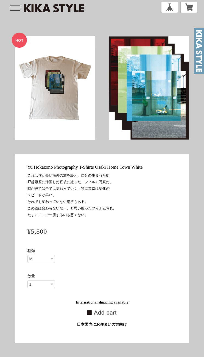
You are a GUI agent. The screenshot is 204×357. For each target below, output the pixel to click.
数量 (31, 276)
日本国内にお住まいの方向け (102, 324)
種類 (31, 251)
